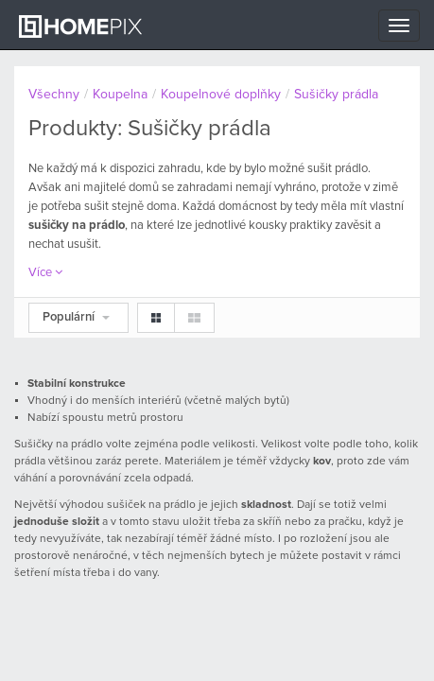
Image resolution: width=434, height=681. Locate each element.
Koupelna (120, 94)
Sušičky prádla (336, 94)
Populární (76, 317)
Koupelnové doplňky (221, 94)
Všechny (53, 94)
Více (45, 273)
